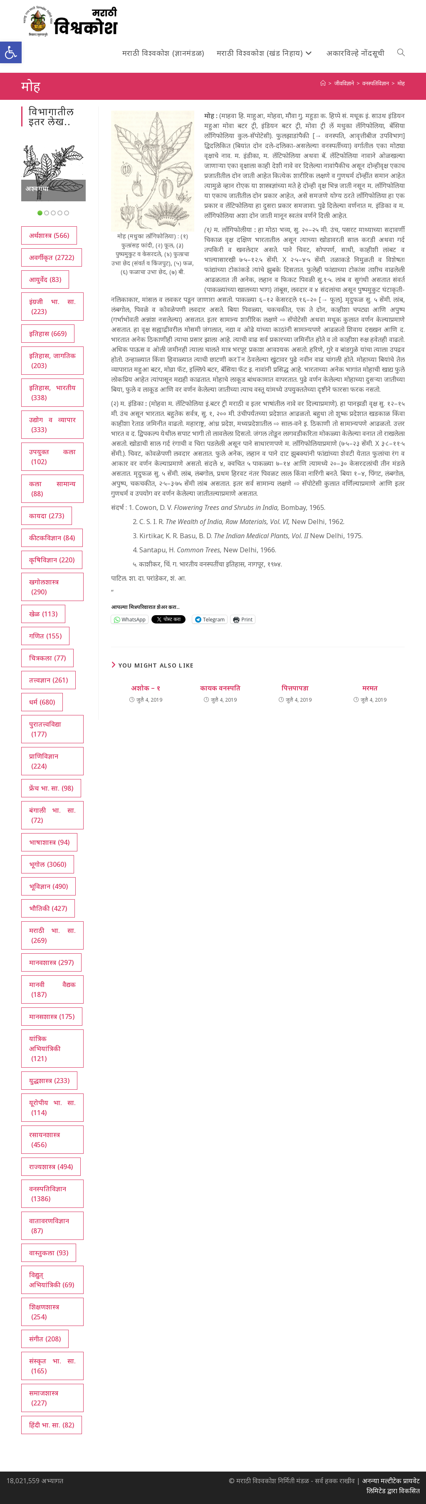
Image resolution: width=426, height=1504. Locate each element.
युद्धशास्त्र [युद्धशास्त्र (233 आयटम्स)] (49, 1081)
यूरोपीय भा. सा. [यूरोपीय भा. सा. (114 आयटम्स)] (52, 1108)
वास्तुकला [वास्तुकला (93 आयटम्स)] (48, 1253)
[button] (11, 52)
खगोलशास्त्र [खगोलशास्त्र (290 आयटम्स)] (44, 587)
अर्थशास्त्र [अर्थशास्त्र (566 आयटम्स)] (49, 235)
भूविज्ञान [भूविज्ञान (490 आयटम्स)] (48, 886)
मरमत (370, 688)
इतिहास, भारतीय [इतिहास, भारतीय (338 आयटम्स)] (52, 393)
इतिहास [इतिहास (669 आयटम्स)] (48, 334)
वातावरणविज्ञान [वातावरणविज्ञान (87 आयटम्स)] (49, 1226)
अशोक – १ (145, 688)
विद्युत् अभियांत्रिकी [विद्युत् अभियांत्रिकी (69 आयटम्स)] (51, 1280)
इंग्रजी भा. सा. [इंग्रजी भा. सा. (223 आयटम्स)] (52, 307)
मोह (401, 83)
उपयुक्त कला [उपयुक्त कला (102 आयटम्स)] (52, 457)
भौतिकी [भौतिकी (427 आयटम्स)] (48, 908)
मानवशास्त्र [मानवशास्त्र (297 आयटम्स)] (51, 962)
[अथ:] (323, 83)
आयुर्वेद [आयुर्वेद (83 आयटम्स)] (45, 279)
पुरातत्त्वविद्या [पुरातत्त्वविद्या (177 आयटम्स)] (45, 729)
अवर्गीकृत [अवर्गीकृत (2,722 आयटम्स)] (51, 257)
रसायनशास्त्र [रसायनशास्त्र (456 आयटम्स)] (44, 1140)
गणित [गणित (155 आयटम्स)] (45, 636)
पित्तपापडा (295, 688)
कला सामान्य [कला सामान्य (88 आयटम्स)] (52, 489)
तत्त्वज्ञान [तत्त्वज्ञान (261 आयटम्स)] (48, 680)
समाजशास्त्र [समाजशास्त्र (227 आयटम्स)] (43, 1398)
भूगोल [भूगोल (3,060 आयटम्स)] (47, 864)
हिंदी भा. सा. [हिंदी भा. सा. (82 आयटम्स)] (51, 1425)
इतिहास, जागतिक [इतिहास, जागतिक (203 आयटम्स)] (52, 361)
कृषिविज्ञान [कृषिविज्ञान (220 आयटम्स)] (51, 560)
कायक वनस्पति (220, 688)
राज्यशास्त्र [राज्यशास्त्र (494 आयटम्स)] (51, 1167)
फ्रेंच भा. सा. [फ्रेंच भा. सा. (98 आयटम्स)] (51, 788)
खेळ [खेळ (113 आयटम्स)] (43, 614)
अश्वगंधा (37, 188)
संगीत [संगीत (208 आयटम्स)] (45, 1339)
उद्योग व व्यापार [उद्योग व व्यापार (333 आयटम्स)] (52, 425)
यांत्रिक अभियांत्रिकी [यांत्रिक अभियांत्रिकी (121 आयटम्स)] (44, 1049)
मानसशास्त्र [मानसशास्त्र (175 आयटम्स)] (51, 1017)
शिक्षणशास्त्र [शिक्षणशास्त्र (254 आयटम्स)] (44, 1312)
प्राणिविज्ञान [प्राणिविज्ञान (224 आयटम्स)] (43, 761)
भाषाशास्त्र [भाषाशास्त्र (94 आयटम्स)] (49, 842)
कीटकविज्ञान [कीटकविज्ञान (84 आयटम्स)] (52, 538)
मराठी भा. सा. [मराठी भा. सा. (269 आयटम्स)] (52, 935)
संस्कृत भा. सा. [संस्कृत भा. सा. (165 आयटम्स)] (52, 1366)
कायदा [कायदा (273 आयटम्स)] (46, 516)
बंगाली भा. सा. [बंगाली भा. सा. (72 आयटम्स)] (52, 815)
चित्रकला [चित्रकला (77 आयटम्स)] (47, 658)
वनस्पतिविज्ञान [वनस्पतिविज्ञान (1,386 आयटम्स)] (47, 1194)
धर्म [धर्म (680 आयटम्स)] (42, 702)
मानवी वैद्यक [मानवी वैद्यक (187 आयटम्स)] (52, 989)
